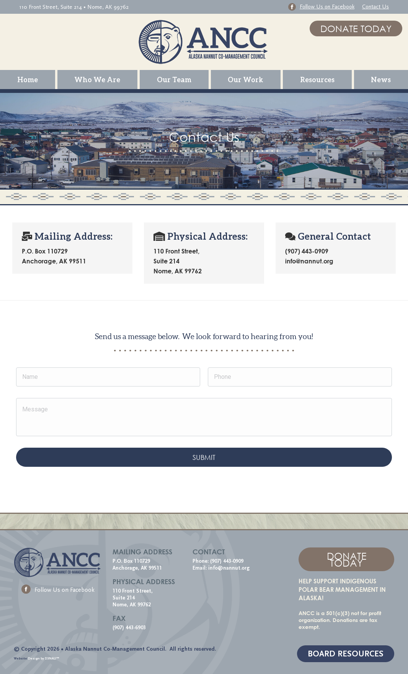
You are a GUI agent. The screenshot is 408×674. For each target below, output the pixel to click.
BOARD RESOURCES (346, 654)
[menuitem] (27, 79)
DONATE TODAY (356, 28)
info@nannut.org (229, 568)
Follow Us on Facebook (58, 589)
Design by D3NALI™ (43, 658)
